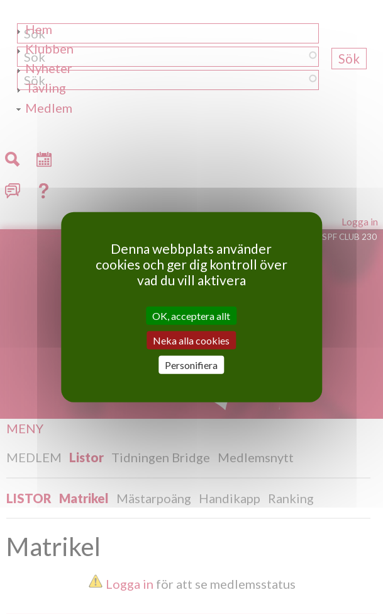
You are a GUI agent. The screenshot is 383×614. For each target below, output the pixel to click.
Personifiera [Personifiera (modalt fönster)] (191, 365)
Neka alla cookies (191, 340)
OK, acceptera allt (191, 315)
